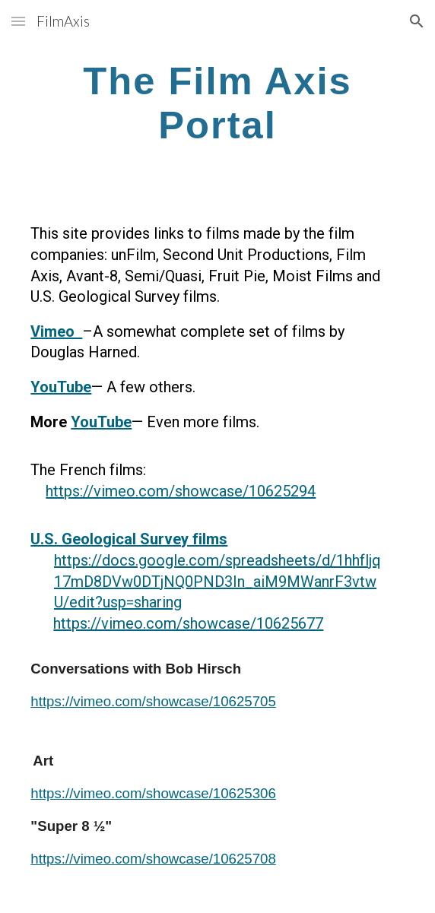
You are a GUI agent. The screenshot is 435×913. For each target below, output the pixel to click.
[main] (217, 102)
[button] (18, 21)
